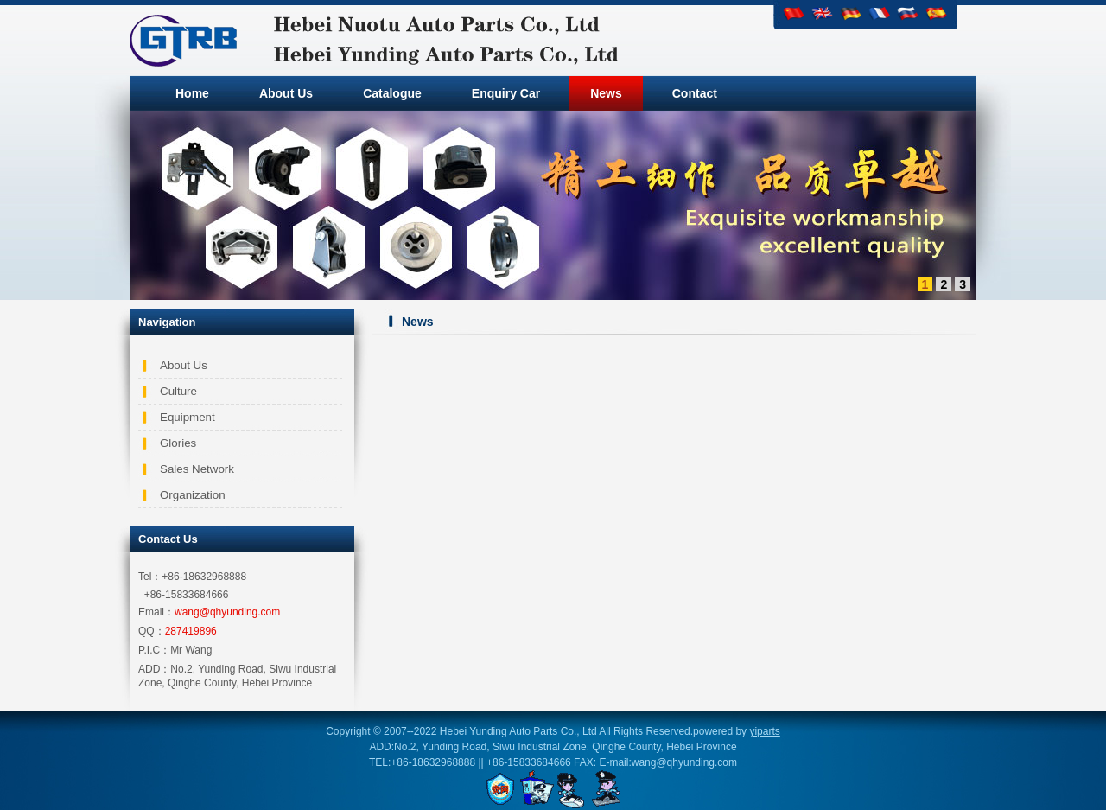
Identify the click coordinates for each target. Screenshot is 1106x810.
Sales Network (197, 468)
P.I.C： (154, 650)
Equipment (187, 417)
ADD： (154, 669)
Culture (178, 391)
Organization (193, 494)
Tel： (150, 577)
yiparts (764, 731)
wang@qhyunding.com (227, 612)
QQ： (151, 631)
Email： (156, 612)
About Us (183, 365)
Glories (178, 443)
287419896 (191, 631)
